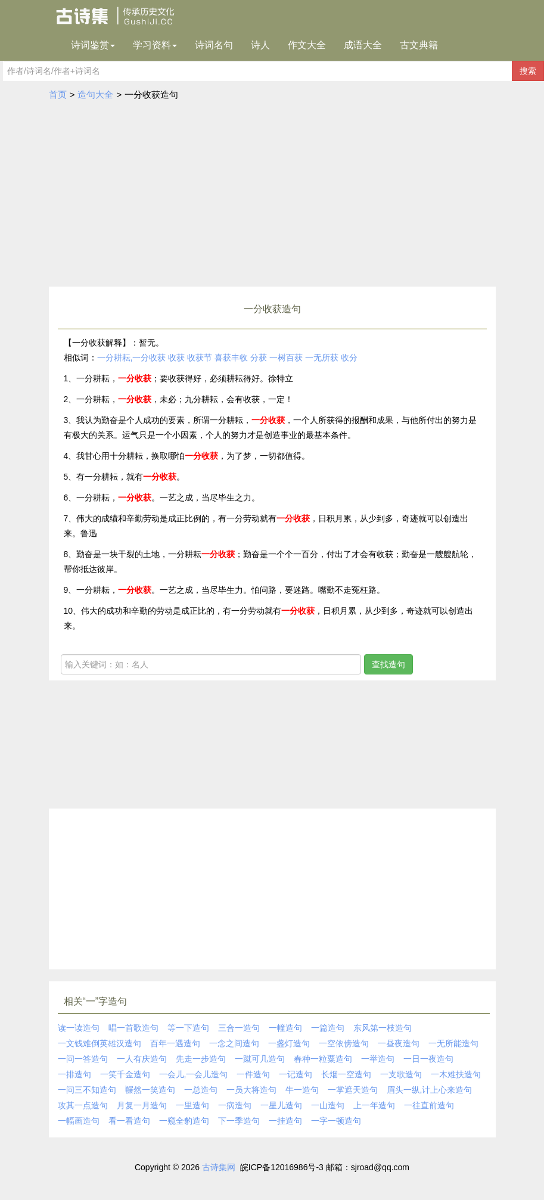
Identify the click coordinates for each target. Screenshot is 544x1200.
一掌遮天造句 (353, 1090)
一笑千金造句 (125, 1074)
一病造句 (234, 1105)
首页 (58, 94)
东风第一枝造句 (382, 1028)
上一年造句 (374, 1105)
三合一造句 (239, 1028)
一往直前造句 (429, 1105)
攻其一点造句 (83, 1105)
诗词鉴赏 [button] (93, 45)
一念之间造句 (234, 1043)
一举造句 (377, 1059)
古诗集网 (218, 1167)
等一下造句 (188, 1028)
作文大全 (307, 45)
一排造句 (74, 1074)
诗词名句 (214, 45)
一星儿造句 (281, 1105)
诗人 (260, 45)
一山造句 (327, 1105)
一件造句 (253, 1074)
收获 (176, 357)
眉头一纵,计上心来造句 (429, 1090)
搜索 (528, 71)
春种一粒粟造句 (323, 1059)
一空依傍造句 (344, 1043)
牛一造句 (302, 1090)
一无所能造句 (453, 1043)
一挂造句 (285, 1121)
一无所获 (321, 357)
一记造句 (295, 1074)
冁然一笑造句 (150, 1090)
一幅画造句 (79, 1121)
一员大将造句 (251, 1090)
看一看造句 (129, 1121)
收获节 (199, 357)
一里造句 (192, 1105)
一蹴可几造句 (260, 1059)
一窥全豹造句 (184, 1121)
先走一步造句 (201, 1059)
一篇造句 (327, 1028)
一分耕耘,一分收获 (131, 357)
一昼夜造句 (398, 1043)
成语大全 (363, 45)
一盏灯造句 (289, 1043)
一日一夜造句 (428, 1059)
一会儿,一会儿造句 (193, 1074)
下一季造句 (239, 1121)
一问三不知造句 (87, 1090)
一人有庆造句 (142, 1059)
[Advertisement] (272, 197)
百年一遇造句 (175, 1043)
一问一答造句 (83, 1059)
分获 (258, 357)
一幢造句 (285, 1028)
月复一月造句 (142, 1105)
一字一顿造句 (336, 1121)
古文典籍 (419, 45)
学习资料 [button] (155, 45)
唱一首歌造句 (133, 1028)
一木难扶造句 (456, 1074)
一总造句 (200, 1090)
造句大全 (95, 94)
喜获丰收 (231, 357)
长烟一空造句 (346, 1074)
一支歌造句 (401, 1074)
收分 (349, 357)
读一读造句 (79, 1028)
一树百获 (286, 357)
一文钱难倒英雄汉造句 (99, 1043)
